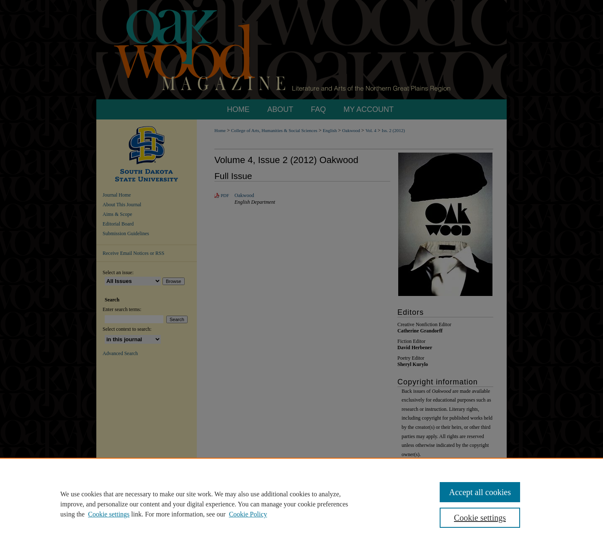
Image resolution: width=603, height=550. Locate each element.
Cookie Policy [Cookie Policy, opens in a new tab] (248, 514)
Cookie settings (108, 514)
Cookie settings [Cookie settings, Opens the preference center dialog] (480, 517)
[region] (301, 504)
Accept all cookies (480, 492)
